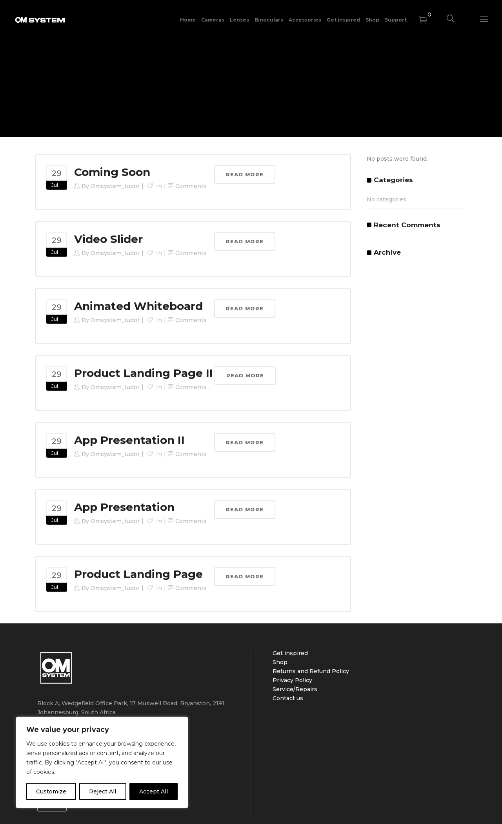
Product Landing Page (138, 574)
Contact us (288, 698)
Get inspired (290, 653)
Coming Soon (112, 172)
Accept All (153, 791)
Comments (191, 186)
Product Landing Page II (143, 373)
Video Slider (108, 239)
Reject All (102, 791)
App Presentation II (129, 440)
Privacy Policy (292, 680)
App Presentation (124, 507)
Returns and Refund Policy (311, 671)
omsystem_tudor (115, 186)
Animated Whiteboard (138, 306)
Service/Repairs (295, 689)
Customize (51, 791)
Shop (280, 662)
